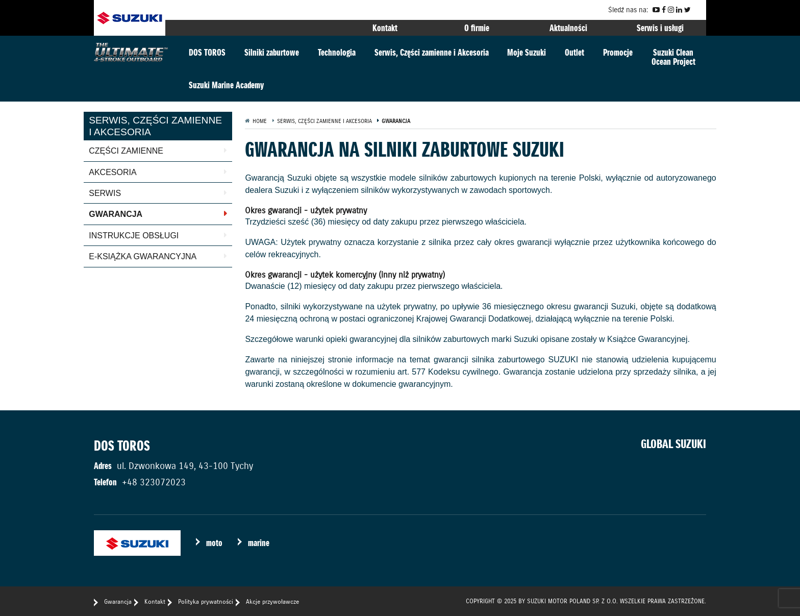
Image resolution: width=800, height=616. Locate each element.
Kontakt (384, 28)
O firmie (476, 28)
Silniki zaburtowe (271, 52)
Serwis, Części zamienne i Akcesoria (431, 52)
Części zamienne (126, 150)
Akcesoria (112, 172)
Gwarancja (115, 214)
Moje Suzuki (526, 52)
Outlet (574, 52)
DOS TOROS (207, 52)
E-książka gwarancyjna (142, 256)
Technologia (337, 52)
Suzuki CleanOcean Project (673, 56)
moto (214, 543)
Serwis (105, 193)
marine (258, 543)
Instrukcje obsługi (134, 235)
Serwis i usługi (660, 28)
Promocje (618, 52)
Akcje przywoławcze (272, 601)
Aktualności (568, 28)
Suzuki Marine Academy (226, 85)
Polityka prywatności (205, 601)
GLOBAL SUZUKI (673, 444)
